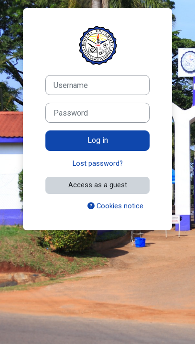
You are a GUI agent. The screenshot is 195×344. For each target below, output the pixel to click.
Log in (97, 140)
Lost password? (98, 163)
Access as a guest (97, 185)
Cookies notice (115, 206)
